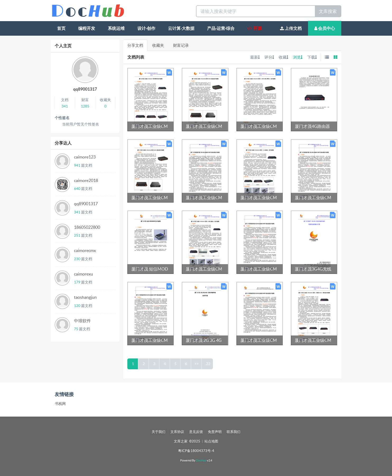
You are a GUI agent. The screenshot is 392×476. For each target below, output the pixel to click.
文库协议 (177, 432)
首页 (61, 28)
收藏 (283, 57)
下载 (312, 57)
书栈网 (60, 404)
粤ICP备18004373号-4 (196, 451)
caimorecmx (85, 250)
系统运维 (116, 28)
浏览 (297, 57)
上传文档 (291, 28)
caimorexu (83, 274)
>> (196, 364)
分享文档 (135, 45)
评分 (269, 57)
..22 (207, 364)
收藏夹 (158, 45)
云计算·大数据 (181, 28)
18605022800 (87, 227)
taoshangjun (85, 297)
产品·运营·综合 (221, 28)
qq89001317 (85, 89)
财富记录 (181, 45)
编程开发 (86, 28)
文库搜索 (328, 11)
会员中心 (324, 28)
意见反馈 (196, 432)
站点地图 (211, 441)
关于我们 (158, 432)
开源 (254, 28)
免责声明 (215, 432)
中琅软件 (82, 320)
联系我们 (233, 432)
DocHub (201, 460)
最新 (255, 57)
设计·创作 (146, 28)
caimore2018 (86, 180)
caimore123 (85, 157)
